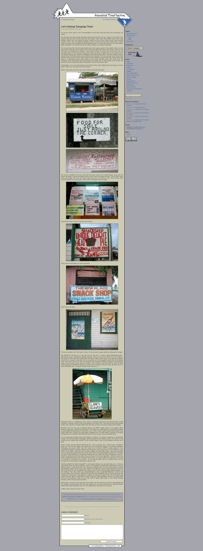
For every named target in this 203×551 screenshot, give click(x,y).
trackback (100, 499)
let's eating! (71, 496)
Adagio (129, 71)
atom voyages (131, 77)
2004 (129, 37)
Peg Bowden (131, 81)
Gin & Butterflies (132, 73)
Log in (129, 134)
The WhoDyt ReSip (109, 19)
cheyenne (130, 63)
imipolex (129, 91)
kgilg (128, 61)
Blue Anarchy (131, 87)
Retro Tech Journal (133, 75)
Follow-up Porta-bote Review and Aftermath (138, 120)
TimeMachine (80, 496)
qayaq (129, 79)
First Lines (130, 41)
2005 (129, 39)
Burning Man (131, 35)
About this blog (132, 33)
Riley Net (130, 65)
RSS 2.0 (70, 499)
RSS (138, 127)
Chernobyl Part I (139, 107)
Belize (65, 496)
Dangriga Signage (68, 19)
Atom (143, 127)
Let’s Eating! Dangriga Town (77, 26)
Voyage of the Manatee (134, 89)
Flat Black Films (132, 83)
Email (134, 127)
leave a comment (89, 499)
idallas (129, 67)
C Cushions (131, 69)
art (118, 494)
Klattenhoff (130, 85)
